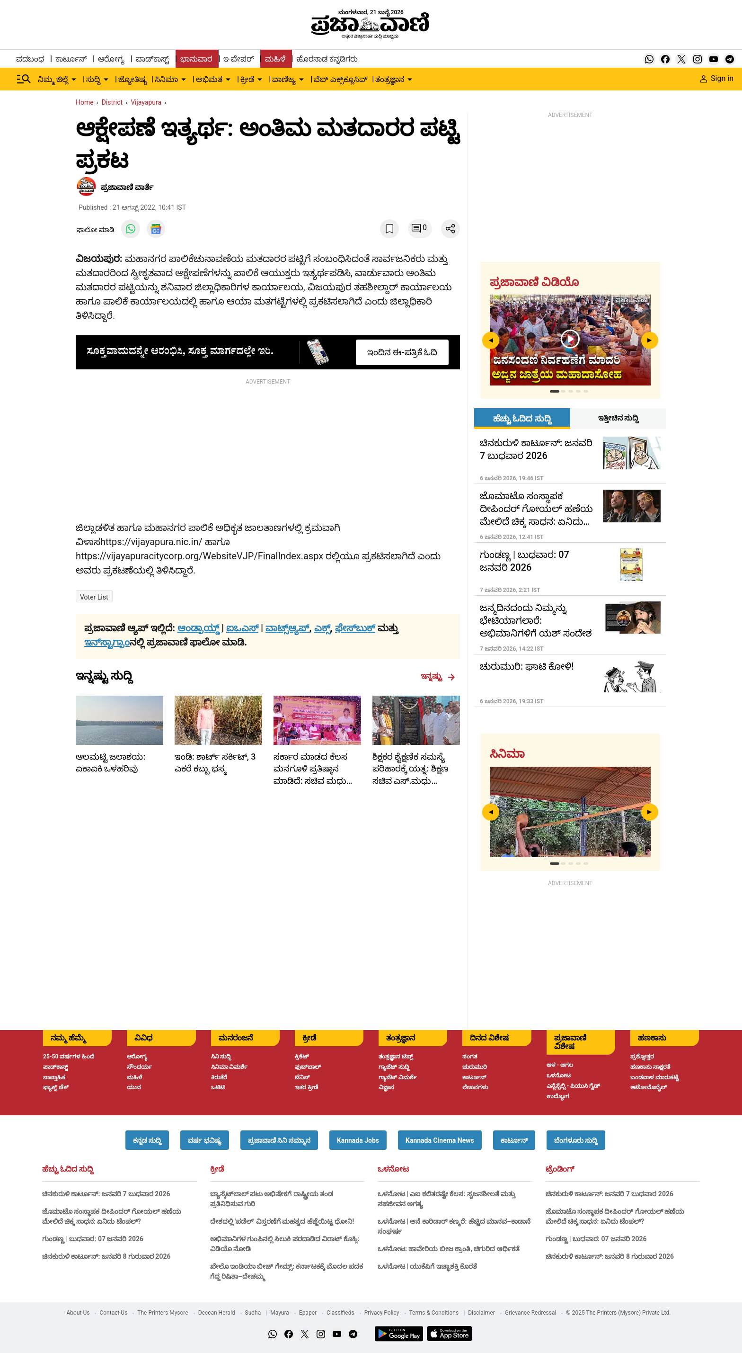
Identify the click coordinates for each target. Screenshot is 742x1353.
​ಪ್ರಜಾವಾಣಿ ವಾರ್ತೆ (127, 187)
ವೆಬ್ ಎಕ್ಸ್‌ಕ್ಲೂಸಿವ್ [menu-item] (341, 79)
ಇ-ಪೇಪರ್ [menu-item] (238, 58)
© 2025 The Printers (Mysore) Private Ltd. (618, 1312)
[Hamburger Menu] (24, 79)
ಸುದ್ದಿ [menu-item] (93, 79)
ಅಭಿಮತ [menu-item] (209, 79)
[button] (147, 1140)
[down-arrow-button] (74, 79)
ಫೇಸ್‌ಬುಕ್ (355, 628)
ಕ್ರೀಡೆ (217, 1169)
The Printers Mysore (162, 1312)
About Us (78, 1312)
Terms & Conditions (434, 1312)
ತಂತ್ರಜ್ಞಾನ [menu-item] (389, 79)
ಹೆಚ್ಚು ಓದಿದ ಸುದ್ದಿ (67, 1169)
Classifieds (340, 1312)
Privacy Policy (381, 1312)
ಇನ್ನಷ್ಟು (438, 676)
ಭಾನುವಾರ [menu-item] (196, 58)
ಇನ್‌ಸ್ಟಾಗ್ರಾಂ (107, 642)
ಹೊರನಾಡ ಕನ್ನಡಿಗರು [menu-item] (327, 58)
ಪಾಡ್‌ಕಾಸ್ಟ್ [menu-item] (152, 58)
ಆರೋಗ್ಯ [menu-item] (111, 58)
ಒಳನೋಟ (393, 1169)
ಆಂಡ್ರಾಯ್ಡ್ (199, 628)
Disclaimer (481, 1312)
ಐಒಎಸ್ (242, 628)
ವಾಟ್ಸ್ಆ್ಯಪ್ (287, 628)
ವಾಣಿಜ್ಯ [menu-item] (284, 79)
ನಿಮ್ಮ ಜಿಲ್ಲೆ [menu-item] (53, 79)
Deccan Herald (216, 1312)
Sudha (253, 1312)
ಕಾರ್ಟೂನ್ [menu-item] (71, 58)
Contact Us (113, 1312)
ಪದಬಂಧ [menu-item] (30, 58)
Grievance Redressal (530, 1312)
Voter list (94, 597)
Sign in (716, 78)
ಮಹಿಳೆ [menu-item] (275, 58)
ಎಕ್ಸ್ (322, 628)
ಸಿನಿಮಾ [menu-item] (166, 79)
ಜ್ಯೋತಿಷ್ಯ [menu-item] (132, 79)
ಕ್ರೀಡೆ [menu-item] (247, 79)
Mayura (279, 1312)
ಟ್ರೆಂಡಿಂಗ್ (560, 1169)
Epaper (308, 1312)
